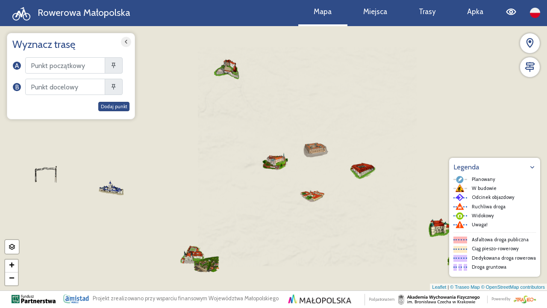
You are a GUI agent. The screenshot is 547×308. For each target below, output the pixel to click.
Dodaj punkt (114, 107)
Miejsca (375, 11)
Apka (475, 11)
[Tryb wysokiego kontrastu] (511, 13)
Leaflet (439, 287)
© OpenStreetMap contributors (513, 287)
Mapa (323, 11)
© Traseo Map (464, 287)
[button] (226, 68)
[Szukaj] (65, 65)
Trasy (427, 11)
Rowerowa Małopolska (71, 13)
